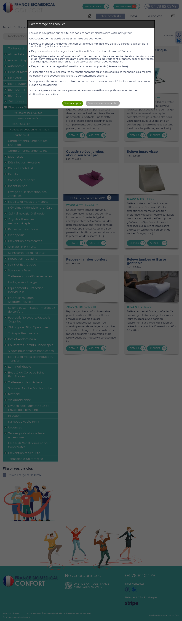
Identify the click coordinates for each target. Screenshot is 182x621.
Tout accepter (72, 103)
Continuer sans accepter (103, 103)
